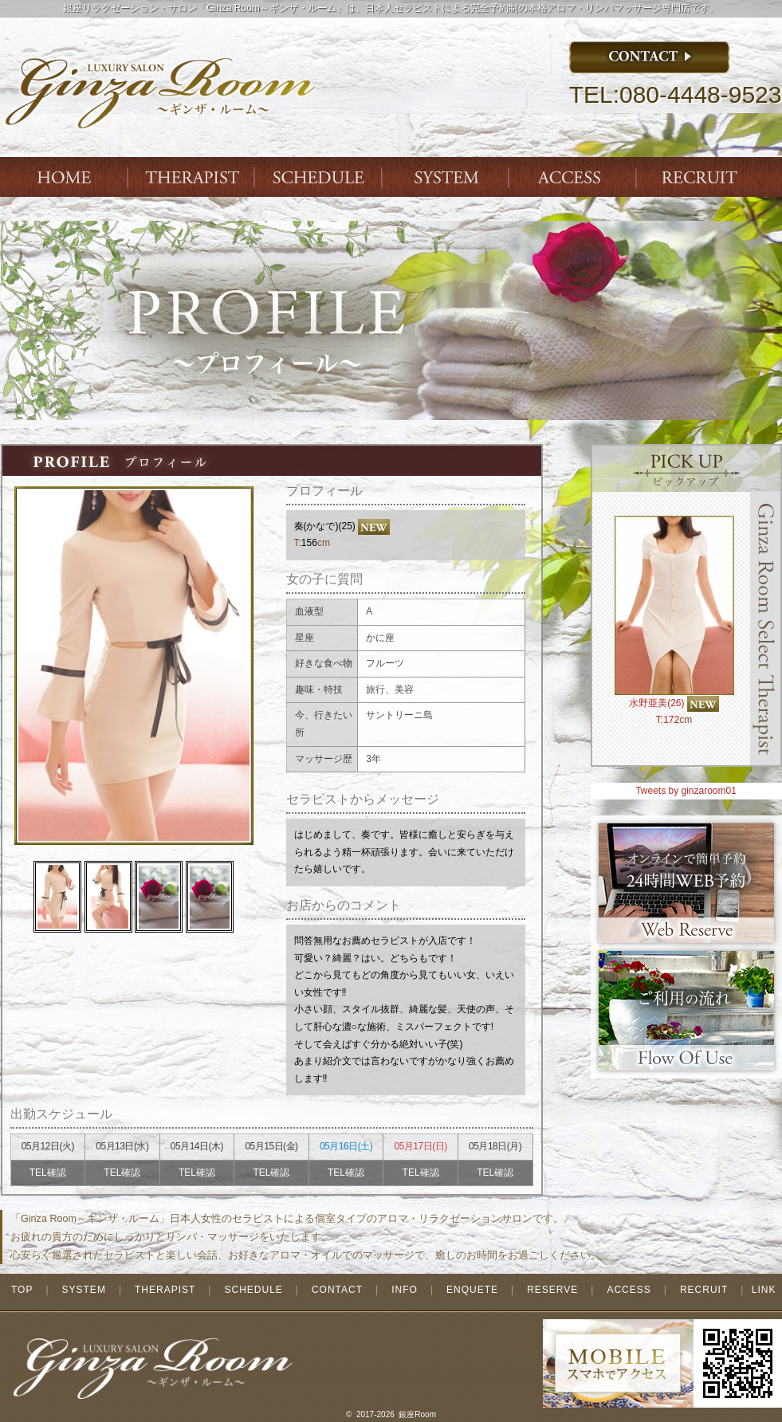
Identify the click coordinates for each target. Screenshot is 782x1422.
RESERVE (552, 1289)
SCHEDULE (253, 1289)
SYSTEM (447, 177)
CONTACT (337, 1289)
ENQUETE (472, 1289)
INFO (404, 1289)
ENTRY (702, 177)
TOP (22, 1289)
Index (64, 177)
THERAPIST (192, 177)
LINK (764, 1289)
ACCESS (575, 177)
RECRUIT (704, 1289)
